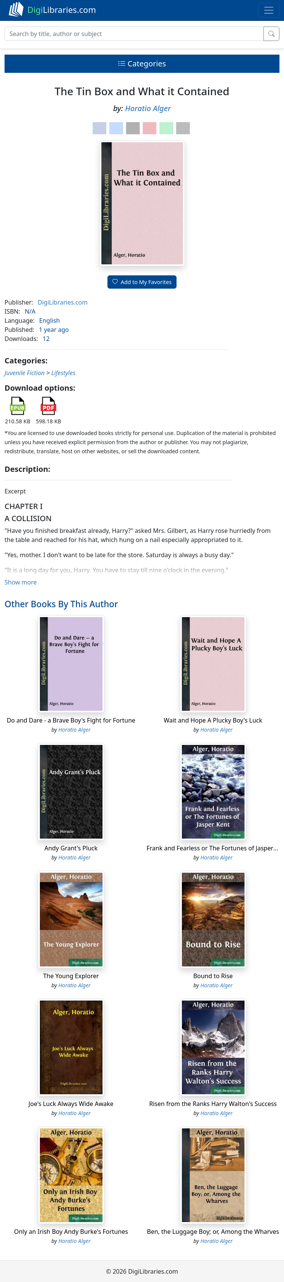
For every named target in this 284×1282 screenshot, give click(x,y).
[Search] (134, 34)
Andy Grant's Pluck (71, 848)
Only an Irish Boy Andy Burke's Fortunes (71, 1231)
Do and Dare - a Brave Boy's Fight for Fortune (71, 720)
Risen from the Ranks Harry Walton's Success (213, 1104)
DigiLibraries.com (62, 302)
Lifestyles (63, 373)
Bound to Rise (213, 976)
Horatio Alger (148, 108)
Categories (142, 63)
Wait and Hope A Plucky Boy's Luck (213, 720)
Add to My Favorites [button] (142, 282)
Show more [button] (21, 582)
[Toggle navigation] (268, 10)
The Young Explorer (71, 976)
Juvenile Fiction (24, 373)
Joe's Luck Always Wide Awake (71, 1104)
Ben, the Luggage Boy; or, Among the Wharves (213, 1231)
